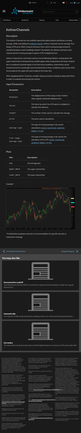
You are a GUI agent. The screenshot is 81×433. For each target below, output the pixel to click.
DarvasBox (8, 343)
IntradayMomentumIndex (14, 251)
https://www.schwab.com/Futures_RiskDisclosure (46, 389)
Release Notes (73, 20)
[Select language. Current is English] (39, 2)
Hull (41, 131)
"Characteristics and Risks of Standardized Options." (13, 402)
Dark (71, 3)
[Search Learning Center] (59, 12)
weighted (60, 128)
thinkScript (25, 20)
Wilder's (34, 131)
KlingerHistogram (70, 251)
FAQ (57, 20)
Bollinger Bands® (36, 44)
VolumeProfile (10, 314)
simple (43, 128)
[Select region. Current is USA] (58, 2)
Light (78, 3)
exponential (51, 128)
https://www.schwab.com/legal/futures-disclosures (40, 418)
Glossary (42, 20)
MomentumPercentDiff (13, 282)
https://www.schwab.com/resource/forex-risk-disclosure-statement (41, 400)
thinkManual (7, 20)
